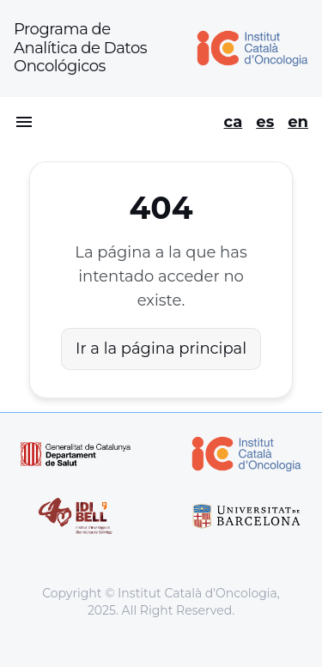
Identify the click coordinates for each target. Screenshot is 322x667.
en (298, 121)
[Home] (245, 48)
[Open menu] (24, 122)
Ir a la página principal (161, 348)
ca (233, 121)
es (265, 121)
